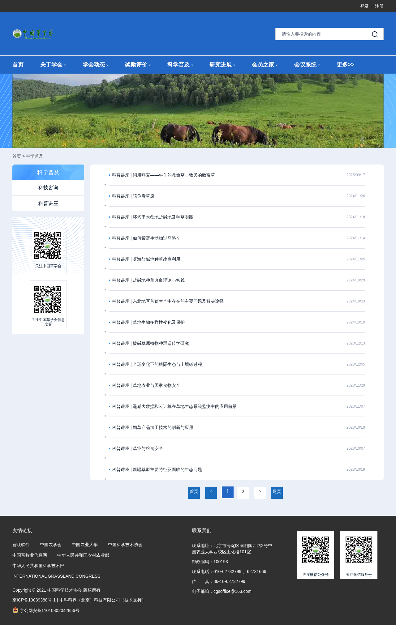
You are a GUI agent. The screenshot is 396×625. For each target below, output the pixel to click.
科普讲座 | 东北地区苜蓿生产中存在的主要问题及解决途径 (168, 301)
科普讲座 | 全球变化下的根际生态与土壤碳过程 (157, 364)
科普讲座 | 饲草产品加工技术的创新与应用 (152, 427)
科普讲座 (48, 203)
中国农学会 (51, 544)
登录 (364, 6)
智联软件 (21, 544)
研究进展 (222, 64)
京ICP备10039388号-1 (34, 599)
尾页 (277, 491)
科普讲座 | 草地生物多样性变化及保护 (148, 322)
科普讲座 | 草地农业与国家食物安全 (146, 385)
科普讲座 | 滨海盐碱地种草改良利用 (146, 259)
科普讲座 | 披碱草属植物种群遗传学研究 (150, 343)
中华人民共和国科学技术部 (38, 565)
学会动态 (95, 64)
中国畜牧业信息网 (29, 555)
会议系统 (307, 64)
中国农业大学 (85, 544)
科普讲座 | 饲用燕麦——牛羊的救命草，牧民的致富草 (163, 175)
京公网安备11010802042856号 (46, 610)
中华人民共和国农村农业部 (83, 555)
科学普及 (180, 64)
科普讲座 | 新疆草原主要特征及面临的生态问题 (157, 469)
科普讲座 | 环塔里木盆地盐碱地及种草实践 (152, 217)
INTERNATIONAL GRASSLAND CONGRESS (56, 576)
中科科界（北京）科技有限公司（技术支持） (102, 599)
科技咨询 (48, 187)
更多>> (345, 64)
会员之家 (265, 64)
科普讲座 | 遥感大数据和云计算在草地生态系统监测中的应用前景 (174, 406)
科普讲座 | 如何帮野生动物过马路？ (146, 238)
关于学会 (53, 64)
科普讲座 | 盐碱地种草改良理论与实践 (148, 280)
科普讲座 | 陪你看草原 (133, 196)
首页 (18, 64)
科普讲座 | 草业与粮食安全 (137, 448)
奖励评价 (138, 64)
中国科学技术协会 (125, 544)
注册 (379, 6)
